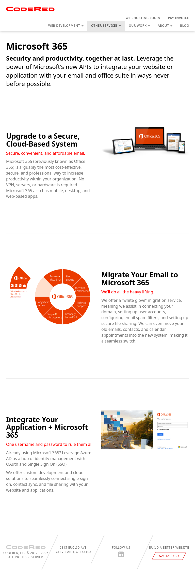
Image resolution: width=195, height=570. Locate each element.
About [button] (165, 25)
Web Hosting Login (143, 18)
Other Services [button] (106, 25)
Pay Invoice (178, 18)
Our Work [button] (139, 25)
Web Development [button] (66, 25)
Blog (184, 25)
